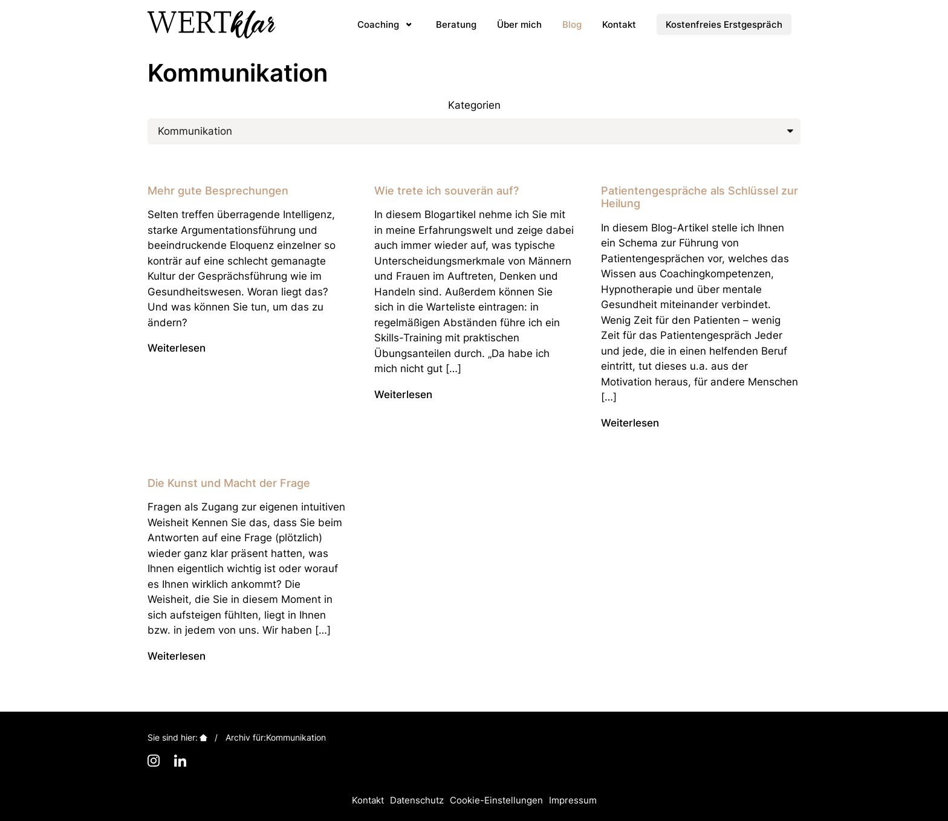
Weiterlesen (177, 348)
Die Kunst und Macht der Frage (229, 483)
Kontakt (368, 800)
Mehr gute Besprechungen (218, 190)
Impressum (573, 800)
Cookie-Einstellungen (496, 800)
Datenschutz (417, 800)
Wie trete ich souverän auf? (446, 190)
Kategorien (474, 105)
